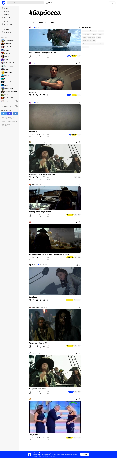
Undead (32, 92)
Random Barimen (36, 222)
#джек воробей (87, 34)
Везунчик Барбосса (37, 389)
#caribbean (101, 44)
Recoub (71, 391)
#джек (94, 34)
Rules (7, 119)
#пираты (100, 31)
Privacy (3, 119)
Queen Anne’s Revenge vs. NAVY (42, 53)
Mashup (74, 55)
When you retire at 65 (38, 343)
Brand (9, 117)
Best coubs (6, 18)
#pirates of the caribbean (89, 44)
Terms (13, 117)
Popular (5, 11)
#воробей (100, 34)
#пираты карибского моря (89, 31)
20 (79, 134)
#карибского (91, 37)
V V (32, 27)
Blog (3, 117)
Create (48, 2)
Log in (112, 3)
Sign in (85, 454)
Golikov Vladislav (36, 142)
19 (79, 55)
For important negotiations (40, 212)
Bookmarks (6, 32)
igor (33, 184)
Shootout (33, 132)
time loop (33, 297)
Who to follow (7, 24)
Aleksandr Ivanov (36, 307)
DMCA (11, 119)
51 (79, 300)
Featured (5, 15)
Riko (33, 399)
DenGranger (35, 264)
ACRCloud (4, 125)
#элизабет (85, 47)
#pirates (98, 37)
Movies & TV (70, 214)
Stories (10, 21)
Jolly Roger (33, 435)
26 (79, 95)
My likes (5, 29)
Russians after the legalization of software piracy (49, 254)
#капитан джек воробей (89, 40)
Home (5, 8)
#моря (84, 37)
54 (79, 437)
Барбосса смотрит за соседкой (42, 174)
